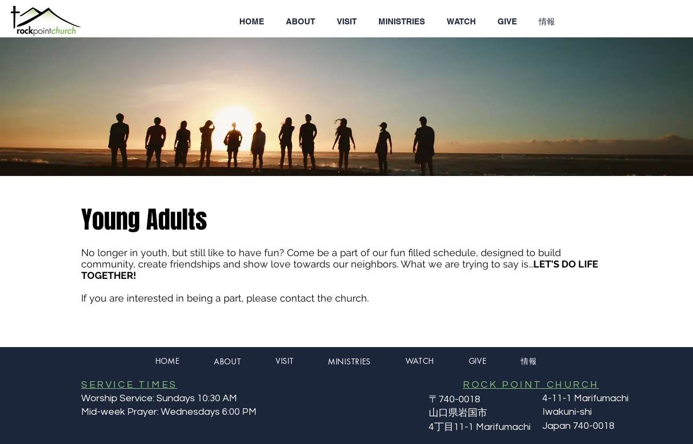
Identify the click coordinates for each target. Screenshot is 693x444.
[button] (300, 21)
